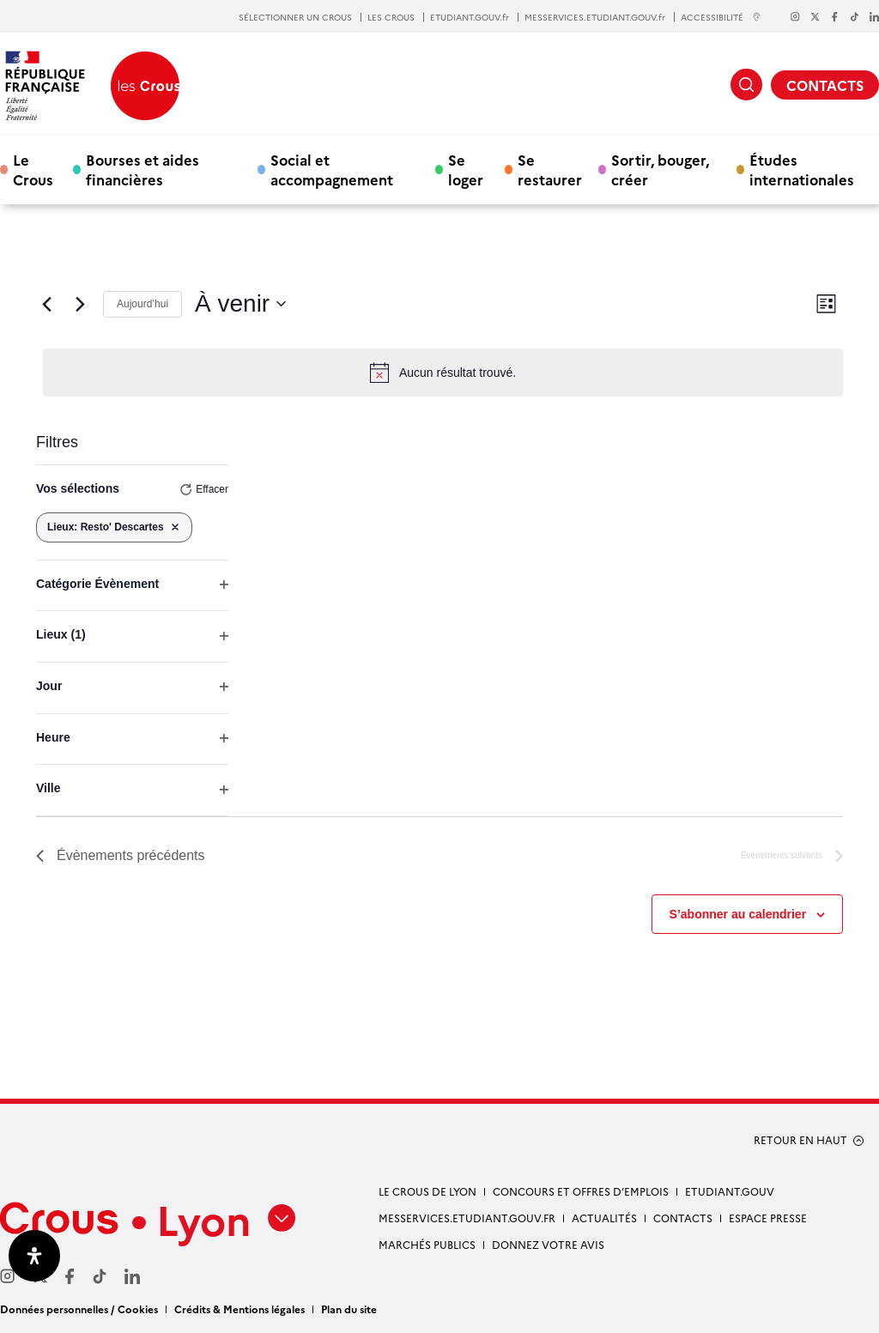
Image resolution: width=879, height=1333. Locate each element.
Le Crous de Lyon (427, 1191)
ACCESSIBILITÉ (721, 16)
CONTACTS (825, 85)
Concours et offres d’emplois (581, 1191)
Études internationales (801, 169)
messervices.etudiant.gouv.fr (467, 1217)
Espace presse (768, 1217)
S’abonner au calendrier (738, 914)
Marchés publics (427, 1244)
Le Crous (33, 169)
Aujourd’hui (142, 304)
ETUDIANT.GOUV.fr (469, 17)
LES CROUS (391, 17)
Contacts (682, 1217)
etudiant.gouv (729, 1191)
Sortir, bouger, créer (660, 169)
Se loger (465, 169)
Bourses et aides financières (142, 169)
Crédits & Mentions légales (239, 1308)
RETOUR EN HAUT (800, 1140)
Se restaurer (550, 169)
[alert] (443, 372)
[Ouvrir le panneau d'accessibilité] (34, 1255)
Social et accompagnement (331, 169)
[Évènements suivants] (80, 304)
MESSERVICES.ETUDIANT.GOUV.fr (594, 17)
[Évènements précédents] (46, 304)
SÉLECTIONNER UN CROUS (295, 17)
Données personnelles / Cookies (79, 1308)
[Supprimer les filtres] (175, 527)
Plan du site (349, 1308)
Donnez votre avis (548, 1244)
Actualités (604, 1217)
